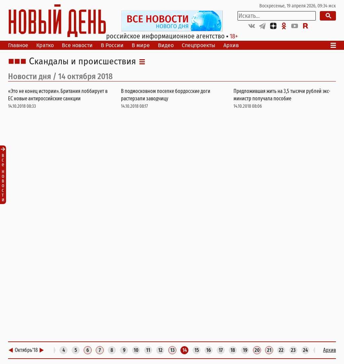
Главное (18, 45)
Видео (166, 45)
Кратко (45, 45)
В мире (141, 45)
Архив (231, 45)
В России (112, 45)
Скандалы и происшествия (82, 62)
